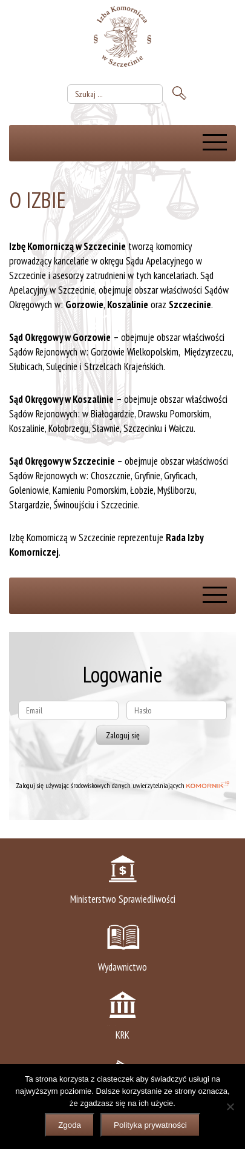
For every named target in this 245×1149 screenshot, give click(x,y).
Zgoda (69, 1125)
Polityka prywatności (150, 1125)
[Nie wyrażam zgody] (230, 1106)
